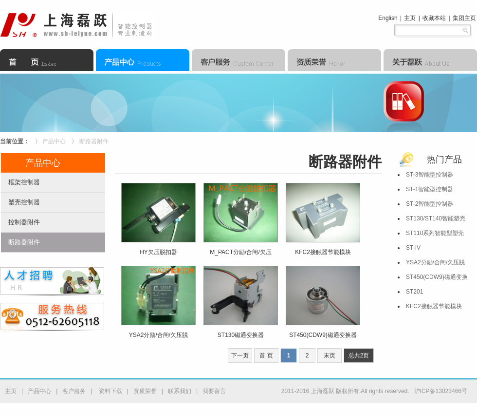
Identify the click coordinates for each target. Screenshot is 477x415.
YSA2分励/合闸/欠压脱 (435, 262)
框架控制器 (24, 182)
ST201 (414, 291)
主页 (410, 18)
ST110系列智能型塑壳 (435, 233)
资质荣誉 (145, 391)
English (387, 18)
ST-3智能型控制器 (429, 174)
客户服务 (74, 391)
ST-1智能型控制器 (429, 189)
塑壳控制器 (24, 202)
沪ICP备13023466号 (440, 391)
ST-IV (413, 247)
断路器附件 (94, 141)
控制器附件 (24, 222)
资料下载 (109, 391)
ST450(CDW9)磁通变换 (437, 277)
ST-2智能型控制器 (429, 203)
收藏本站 (434, 18)
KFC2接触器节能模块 (434, 306)
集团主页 (464, 18)
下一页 (240, 355)
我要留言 (214, 391)
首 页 (266, 355)
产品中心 (54, 141)
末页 (329, 355)
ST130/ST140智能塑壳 (435, 218)
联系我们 (179, 391)
